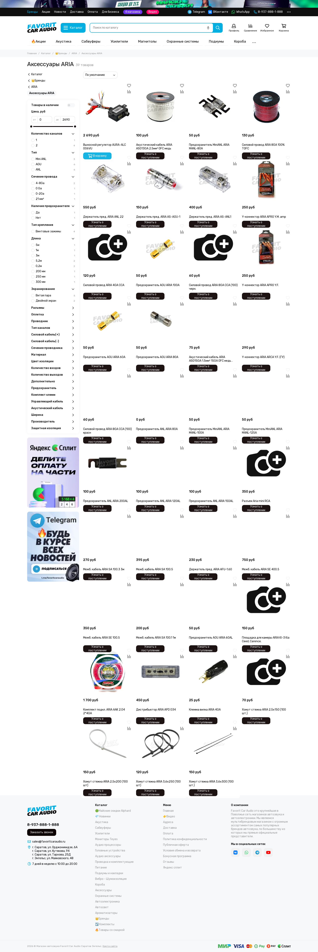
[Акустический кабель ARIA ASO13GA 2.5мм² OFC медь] (160, 107)
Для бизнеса (110, 12)
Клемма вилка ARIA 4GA (205, 709)
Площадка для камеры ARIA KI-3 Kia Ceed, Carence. (265, 639)
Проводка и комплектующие (114, 862)
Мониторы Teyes (106, 839)
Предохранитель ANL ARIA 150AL (211, 501)
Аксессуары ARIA (41, 93)
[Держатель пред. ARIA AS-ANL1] (213, 178)
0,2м (55, 266)
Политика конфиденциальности (185, 839)
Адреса (168, 822)
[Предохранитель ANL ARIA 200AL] (107, 463)
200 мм (55, 271)
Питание (101, 867)
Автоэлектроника (107, 901)
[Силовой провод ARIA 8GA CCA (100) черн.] (213, 247)
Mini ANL (55, 159)
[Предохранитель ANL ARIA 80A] (160, 391)
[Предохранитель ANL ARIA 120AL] (160, 463)
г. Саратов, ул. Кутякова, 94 (51, 851)
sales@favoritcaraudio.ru (48, 841)
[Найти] (218, 28)
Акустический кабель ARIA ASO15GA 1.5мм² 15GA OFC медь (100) (210, 359)
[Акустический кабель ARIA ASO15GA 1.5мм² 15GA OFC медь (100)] (213, 319)
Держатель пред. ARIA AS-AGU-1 (158, 217)
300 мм (55, 282)
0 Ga (55, 188)
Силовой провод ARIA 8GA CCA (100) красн (107, 430)
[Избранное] (267, 28)
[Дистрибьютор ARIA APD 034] (160, 671)
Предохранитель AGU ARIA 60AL (211, 637)
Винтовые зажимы (55, 231)
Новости (60, 12)
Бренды (32, 12)
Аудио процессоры (108, 845)
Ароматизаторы (106, 913)
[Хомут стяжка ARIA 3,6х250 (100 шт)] (160, 743)
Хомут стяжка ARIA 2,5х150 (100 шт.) (264, 711)
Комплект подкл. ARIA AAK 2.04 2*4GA (104, 711)
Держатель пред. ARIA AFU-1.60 (210, 569)
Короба (240, 41)
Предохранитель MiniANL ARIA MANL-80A (209, 146)
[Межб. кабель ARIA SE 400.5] (266, 531)
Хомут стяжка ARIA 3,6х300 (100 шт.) (211, 783)
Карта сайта (110, 946)
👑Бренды (61, 53)
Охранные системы (183, 41)
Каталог (46, 53)
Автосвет (102, 907)
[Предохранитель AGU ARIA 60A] (107, 319)
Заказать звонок (41, 832)
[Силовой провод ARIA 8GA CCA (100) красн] (107, 391)
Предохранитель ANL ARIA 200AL (105, 501)
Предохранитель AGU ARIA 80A (157, 357)
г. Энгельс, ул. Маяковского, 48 (52, 858)
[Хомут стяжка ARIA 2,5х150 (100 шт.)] (266, 671)
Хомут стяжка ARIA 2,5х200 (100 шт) (105, 783)
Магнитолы (147, 41)
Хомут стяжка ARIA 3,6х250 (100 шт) (158, 783)
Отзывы (168, 862)
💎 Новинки (103, 816)
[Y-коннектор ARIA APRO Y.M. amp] (266, 178)
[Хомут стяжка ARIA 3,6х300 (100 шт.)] (213, 743)
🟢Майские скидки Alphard (113, 811)
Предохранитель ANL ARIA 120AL (158, 501)
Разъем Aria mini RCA (256, 501)
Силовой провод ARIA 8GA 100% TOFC (263, 146)
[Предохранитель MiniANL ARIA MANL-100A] (213, 391)
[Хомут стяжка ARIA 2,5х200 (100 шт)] (107, 743)
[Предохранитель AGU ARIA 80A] (160, 319)
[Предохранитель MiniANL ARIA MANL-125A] (266, 391)
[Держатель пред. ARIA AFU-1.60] (213, 531)
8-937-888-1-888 (268, 12)
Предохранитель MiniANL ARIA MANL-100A (209, 430)
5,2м (55, 261)
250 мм (55, 277)
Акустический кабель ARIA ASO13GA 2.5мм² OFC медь (154, 146)
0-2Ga (55, 194)
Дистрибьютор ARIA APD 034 (156, 709)
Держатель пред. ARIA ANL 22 (103, 217)
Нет (55, 218)
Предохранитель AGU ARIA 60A (104, 357)
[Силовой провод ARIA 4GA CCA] (107, 247)
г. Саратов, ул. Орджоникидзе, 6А (54, 847)
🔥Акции (38, 41)
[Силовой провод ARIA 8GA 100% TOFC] (266, 107)
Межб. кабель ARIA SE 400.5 (260, 569)
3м (55, 255)
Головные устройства (110, 850)
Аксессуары (103, 890)
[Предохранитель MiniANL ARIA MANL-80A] (213, 107)
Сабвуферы (91, 41)
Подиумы (216, 41)
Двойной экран (55, 301)
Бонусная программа (177, 856)
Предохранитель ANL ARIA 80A (157, 429)
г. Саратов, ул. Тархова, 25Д (51, 854)
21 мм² (55, 199)
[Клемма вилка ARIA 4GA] (213, 671)
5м (55, 245)
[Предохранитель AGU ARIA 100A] (160, 247)
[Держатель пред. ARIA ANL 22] (107, 178)
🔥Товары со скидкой (110, 930)
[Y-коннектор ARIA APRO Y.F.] (266, 247)
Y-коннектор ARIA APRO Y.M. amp (264, 217)
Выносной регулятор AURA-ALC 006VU (104, 146)
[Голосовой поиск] (208, 28)
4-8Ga (55, 183)
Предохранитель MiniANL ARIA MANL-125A (262, 430)
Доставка (77, 12)
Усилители (119, 41)
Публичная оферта (176, 845)
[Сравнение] (250, 28)
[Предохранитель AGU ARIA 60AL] (213, 599)
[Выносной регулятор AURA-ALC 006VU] (107, 107)
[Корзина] (284, 28)
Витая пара (55, 295)
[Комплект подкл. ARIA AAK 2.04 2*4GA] (107, 671)
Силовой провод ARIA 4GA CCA (103, 285)
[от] (45, 119)
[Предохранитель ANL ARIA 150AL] (213, 463)
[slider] (31, 126)
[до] (67, 119)
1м (55, 250)
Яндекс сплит (172, 867)
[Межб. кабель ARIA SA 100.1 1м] (160, 599)
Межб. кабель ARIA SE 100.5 (101, 637)
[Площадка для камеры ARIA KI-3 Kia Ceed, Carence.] (266, 599)
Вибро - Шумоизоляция (111, 879)
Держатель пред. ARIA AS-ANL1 (210, 217)
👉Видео (169, 816)
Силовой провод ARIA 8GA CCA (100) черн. (213, 287)
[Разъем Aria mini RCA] (266, 463)
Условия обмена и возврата (182, 850)
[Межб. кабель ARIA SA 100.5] (160, 531)
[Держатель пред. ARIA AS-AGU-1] (160, 178)
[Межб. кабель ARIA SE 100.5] (107, 599)
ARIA (74, 53)
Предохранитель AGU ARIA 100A (157, 285)
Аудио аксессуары (108, 856)
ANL (55, 170)
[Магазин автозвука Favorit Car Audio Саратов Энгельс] (42, 27)
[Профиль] (234, 28)
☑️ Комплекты (104, 924)
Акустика (63, 41)
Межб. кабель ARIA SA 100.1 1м (156, 637)
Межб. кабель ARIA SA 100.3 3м (103, 569)
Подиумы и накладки (109, 873)
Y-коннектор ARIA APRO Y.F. (260, 285)
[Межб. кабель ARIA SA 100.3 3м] (107, 531)
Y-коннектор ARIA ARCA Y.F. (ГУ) (263, 357)
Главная (32, 53)
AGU (55, 164)
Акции (46, 12)
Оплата (93, 12)
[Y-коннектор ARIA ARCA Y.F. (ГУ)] (266, 319)
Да (55, 212)
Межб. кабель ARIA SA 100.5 (154, 569)
